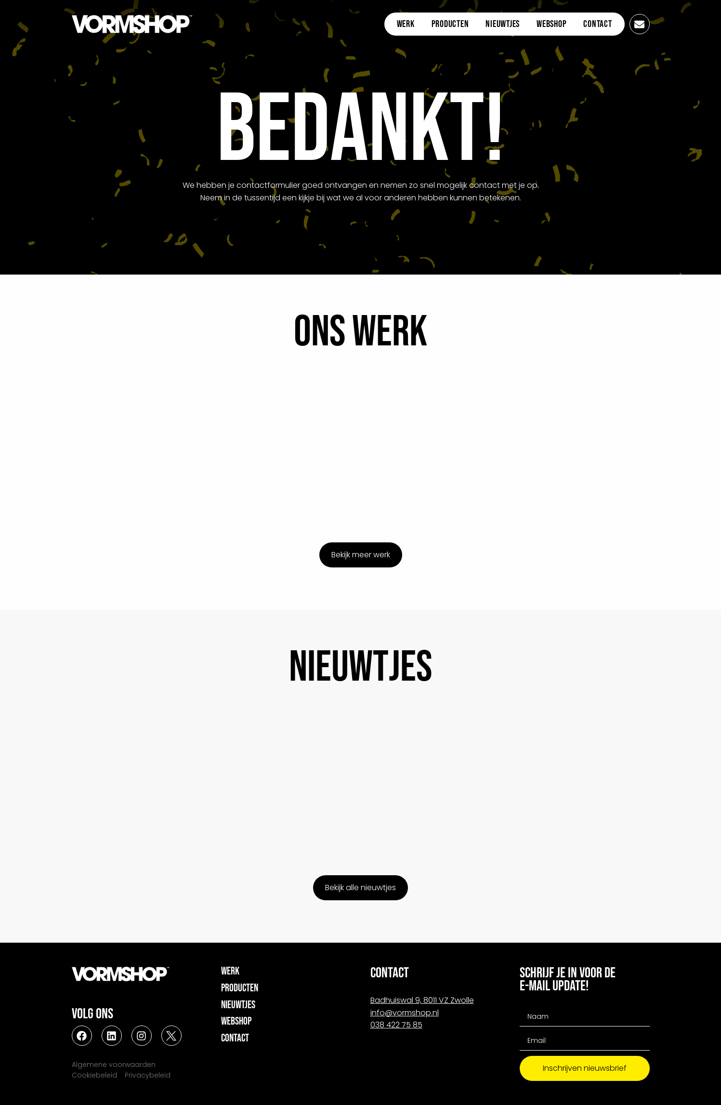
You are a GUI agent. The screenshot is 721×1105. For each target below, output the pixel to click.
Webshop (551, 24)
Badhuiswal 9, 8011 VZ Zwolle (422, 1000)
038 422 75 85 (396, 1024)
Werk (406, 24)
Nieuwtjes (502, 24)
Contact (597, 24)
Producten (450, 24)
